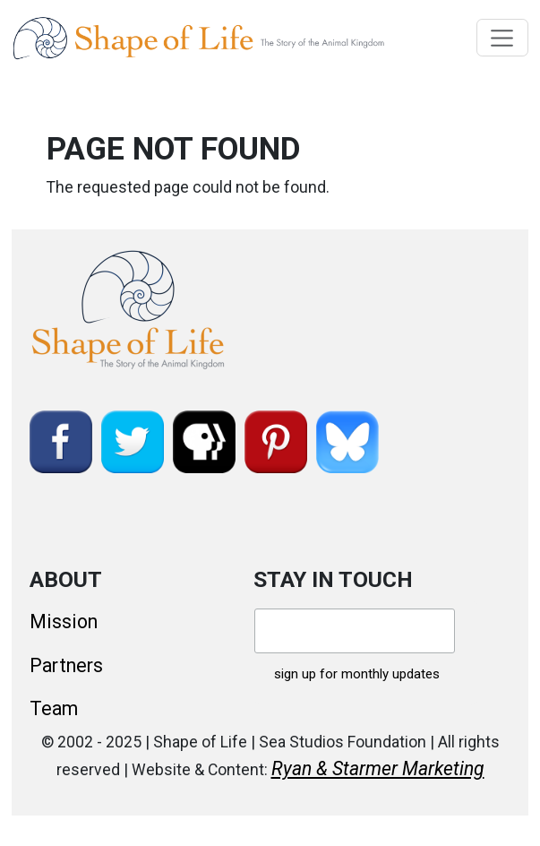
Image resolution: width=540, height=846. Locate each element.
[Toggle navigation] (502, 37)
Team (54, 708)
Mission (64, 621)
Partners (66, 665)
